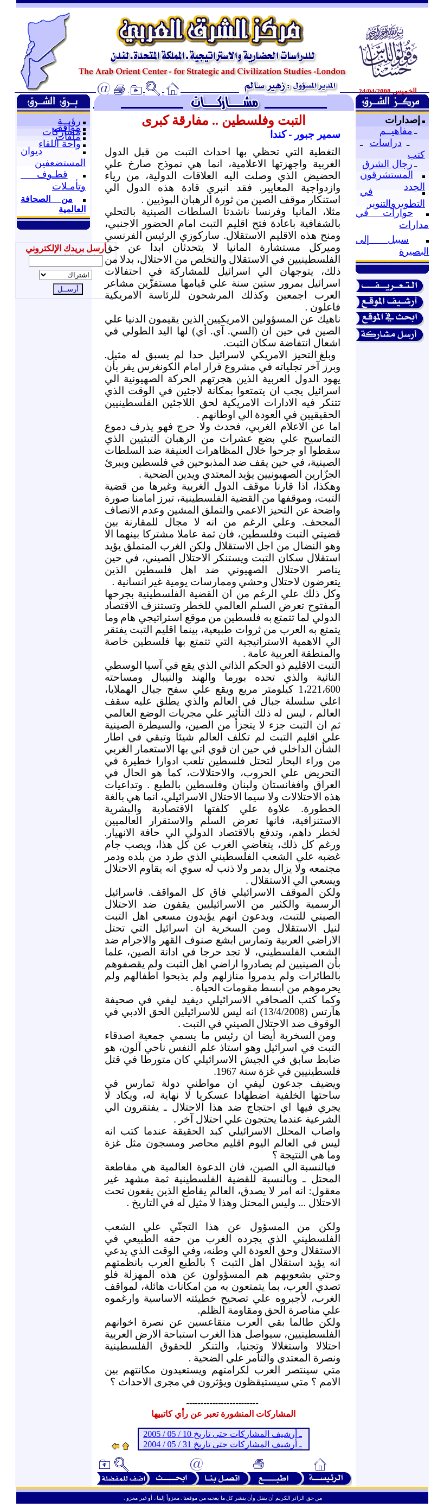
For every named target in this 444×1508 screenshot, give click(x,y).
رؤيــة (69, 121)
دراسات (386, 142)
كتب (416, 154)
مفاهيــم (396, 130)
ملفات (68, 136)
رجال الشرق (387, 164)
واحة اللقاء (59, 143)
